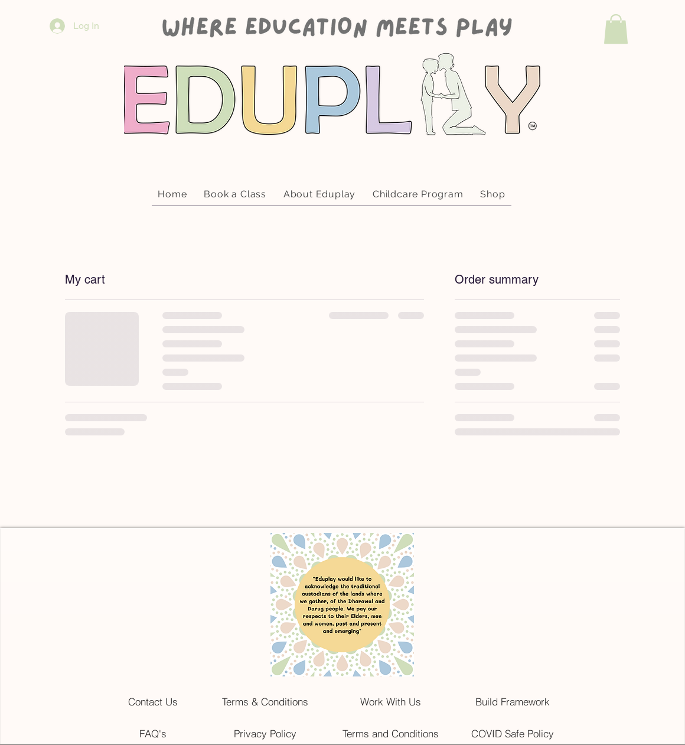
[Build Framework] (512, 701)
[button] (616, 29)
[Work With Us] (390, 701)
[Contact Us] (153, 701)
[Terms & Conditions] (265, 701)
